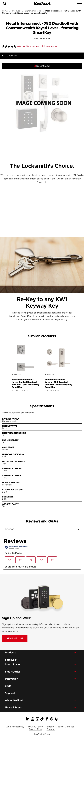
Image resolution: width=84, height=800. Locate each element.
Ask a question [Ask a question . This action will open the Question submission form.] (50, 46)
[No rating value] (9, 46)
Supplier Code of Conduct (60, 726)
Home (5, 11)
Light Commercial (33, 11)
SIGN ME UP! (14, 638)
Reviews (9, 529)
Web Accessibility (15, 726)
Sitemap (51, 729)
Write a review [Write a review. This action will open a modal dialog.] (31, 46)
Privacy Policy (35, 726)
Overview (12, 55)
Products (16, 11)
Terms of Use (35, 729)
